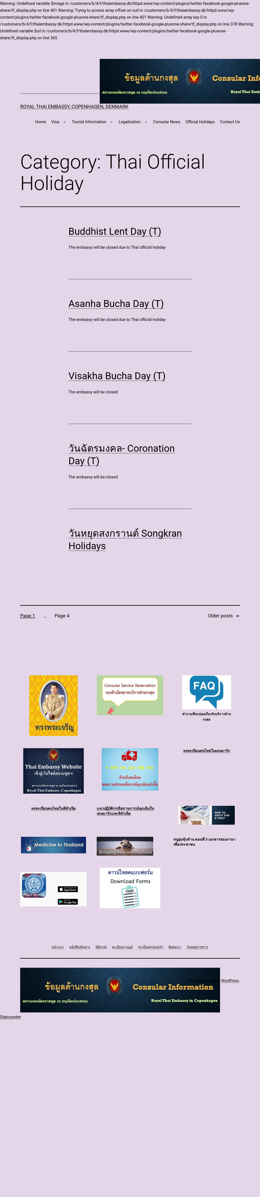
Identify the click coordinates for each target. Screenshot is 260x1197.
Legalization (129, 121)
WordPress (230, 980)
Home (40, 121)
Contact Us (230, 121)
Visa (55, 121)
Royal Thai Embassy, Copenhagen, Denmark (74, 106)
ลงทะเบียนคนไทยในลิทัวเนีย (53, 808)
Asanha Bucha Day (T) (116, 303)
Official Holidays (200, 121)
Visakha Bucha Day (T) (117, 376)
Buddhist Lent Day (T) (114, 231)
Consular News (166, 121)
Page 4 (62, 616)
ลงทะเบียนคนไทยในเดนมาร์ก (206, 751)
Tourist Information (89, 121)
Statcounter (10, 1016)
